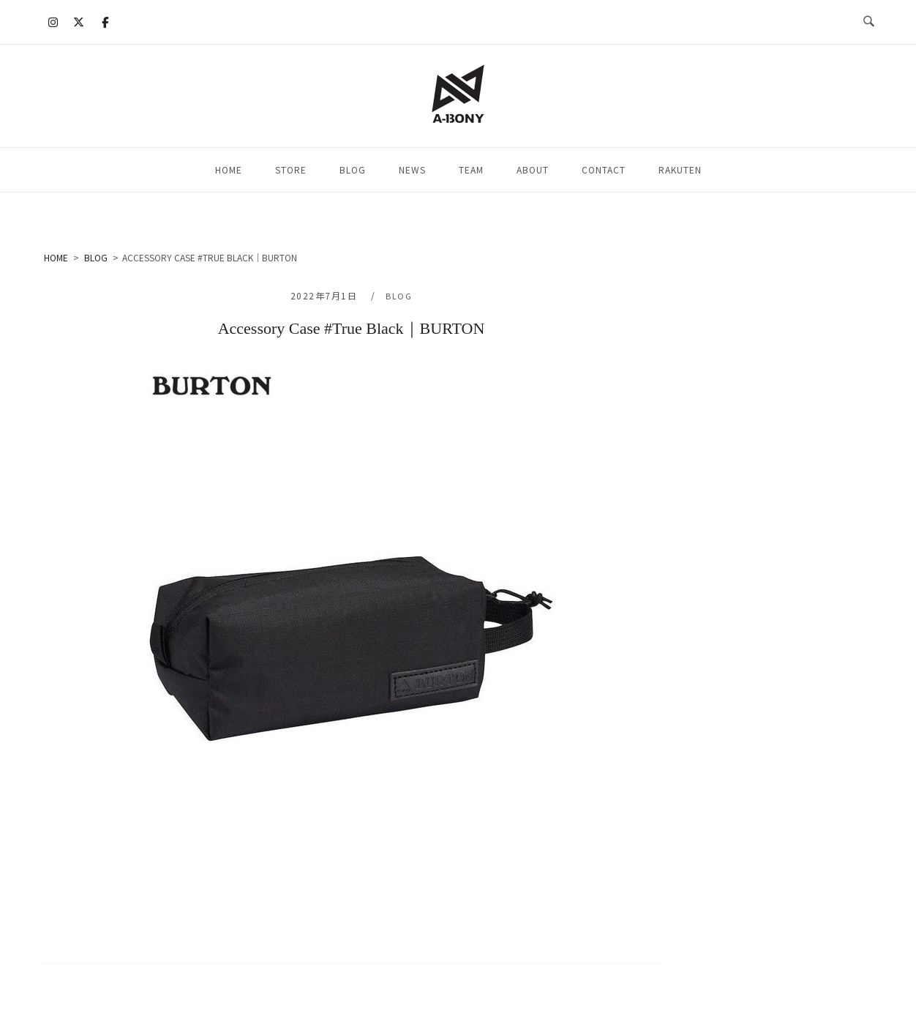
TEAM (471, 169)
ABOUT (533, 169)
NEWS (412, 169)
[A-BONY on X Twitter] (79, 22)
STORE (291, 169)
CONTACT (604, 169)
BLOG (352, 169)
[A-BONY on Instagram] (53, 22)
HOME (228, 169)
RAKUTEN (680, 169)
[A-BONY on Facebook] (105, 22)
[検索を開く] (869, 22)
